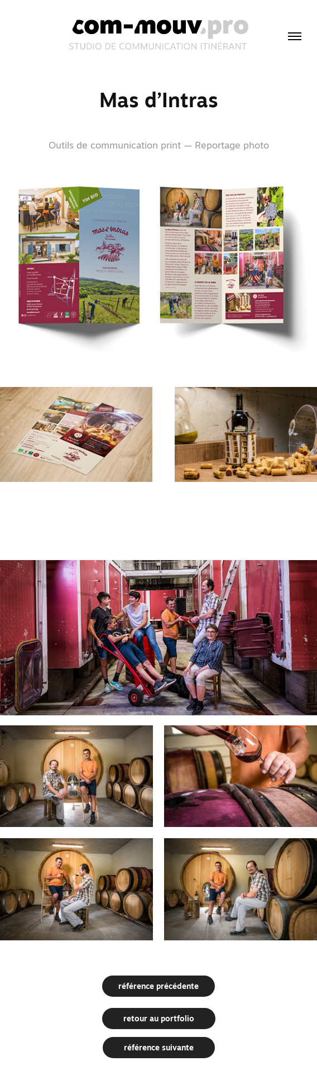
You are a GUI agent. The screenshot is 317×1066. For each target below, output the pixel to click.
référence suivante (159, 1047)
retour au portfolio (158, 1018)
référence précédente (158, 986)
